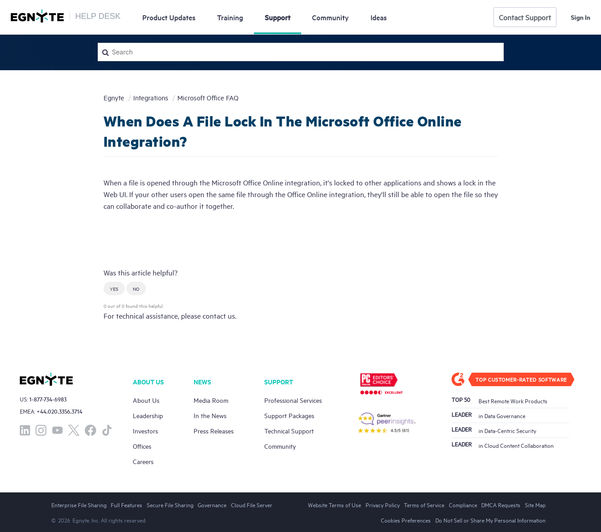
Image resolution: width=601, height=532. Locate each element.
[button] (114, 288)
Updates (168, 17)
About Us (146, 400)
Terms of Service (424, 504)
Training (230, 17)
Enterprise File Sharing (79, 504)
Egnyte (114, 97)
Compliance (463, 504)
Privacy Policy (383, 504)
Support (277, 17)
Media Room (211, 400)
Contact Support (525, 17)
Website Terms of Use (334, 504)
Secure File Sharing (170, 504)
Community (330, 17)
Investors (145, 430)
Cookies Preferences (406, 520)
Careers (143, 461)
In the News (210, 415)
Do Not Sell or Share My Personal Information (490, 520)
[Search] (301, 52)
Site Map (535, 504)
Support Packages (289, 415)
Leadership (148, 415)
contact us (219, 315)
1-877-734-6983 (48, 399)
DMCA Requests (500, 504)
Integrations (150, 97)
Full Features (126, 504)
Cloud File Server (251, 504)
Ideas (379, 17)
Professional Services (293, 400)
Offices (142, 446)
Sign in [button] (580, 17)
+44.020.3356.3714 (59, 411)
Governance (212, 504)
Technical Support (289, 430)
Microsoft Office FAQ (208, 97)
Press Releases (214, 430)
